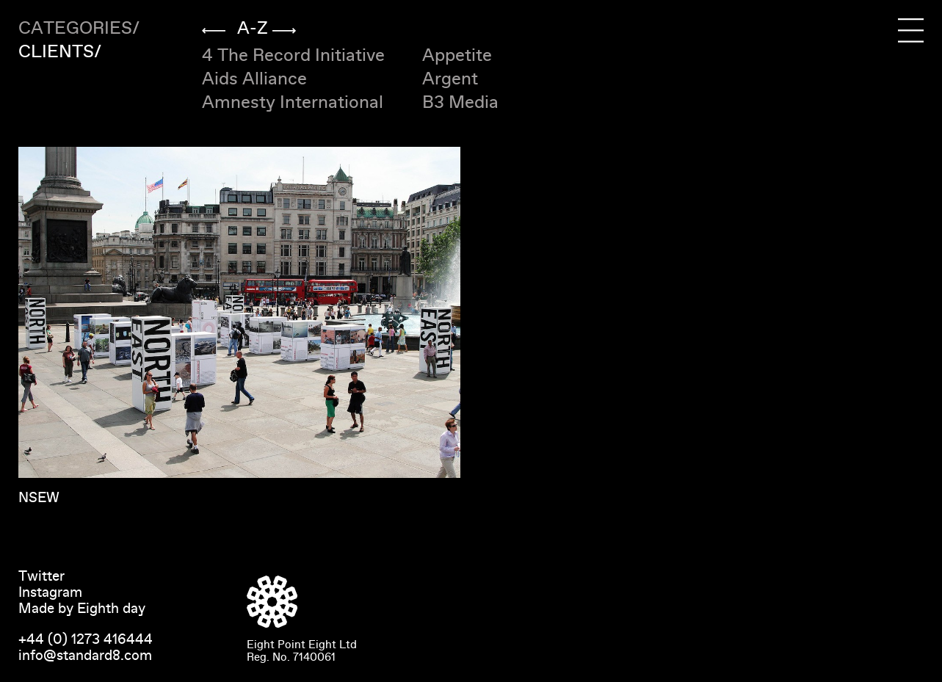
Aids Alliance (254, 79)
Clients (56, 52)
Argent (450, 79)
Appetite (457, 55)
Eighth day (111, 608)
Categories (75, 28)
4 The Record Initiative (293, 55)
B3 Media (460, 102)
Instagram (50, 592)
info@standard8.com (85, 655)
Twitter (41, 576)
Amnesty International (292, 102)
